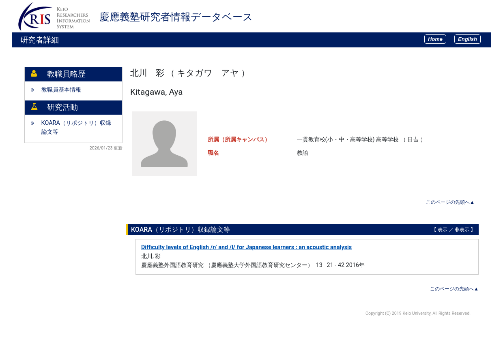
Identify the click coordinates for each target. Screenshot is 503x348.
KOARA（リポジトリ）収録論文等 (76, 127)
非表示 (462, 230)
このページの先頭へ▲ (450, 202)
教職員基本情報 (61, 89)
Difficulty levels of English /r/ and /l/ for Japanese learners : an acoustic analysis (246, 247)
